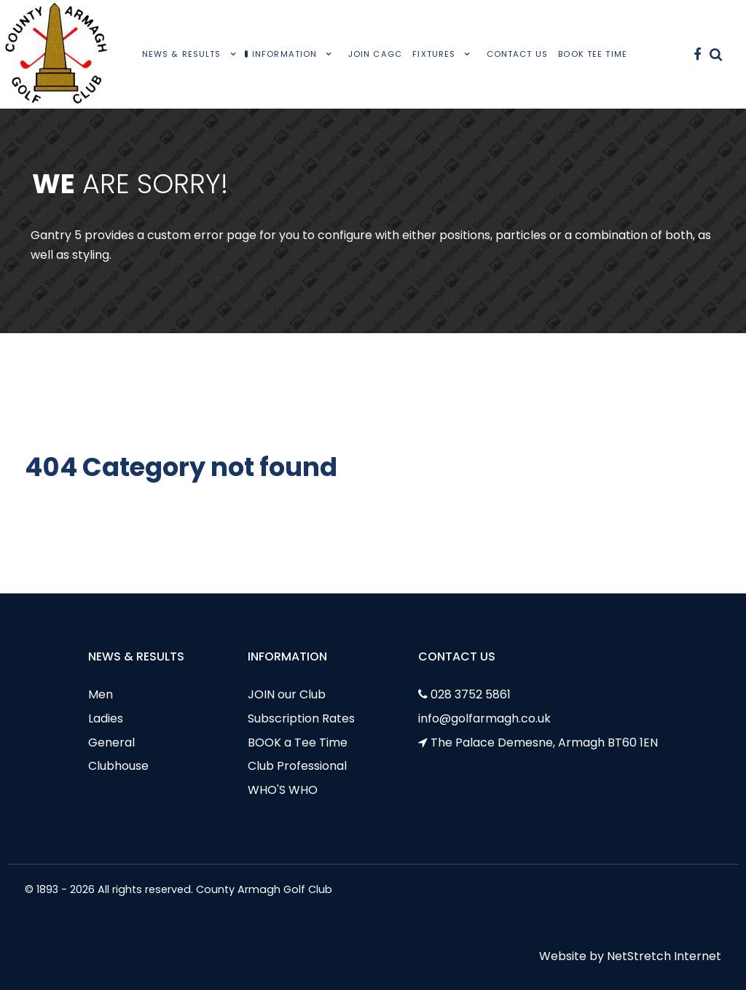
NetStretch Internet (664, 956)
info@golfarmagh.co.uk (484, 718)
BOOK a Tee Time (298, 742)
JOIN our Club (287, 694)
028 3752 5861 (471, 694)
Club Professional (297, 765)
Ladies (105, 718)
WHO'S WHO (283, 790)
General (111, 742)
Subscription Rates (301, 718)
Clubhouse (118, 765)
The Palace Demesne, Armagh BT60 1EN (544, 742)
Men (100, 694)
